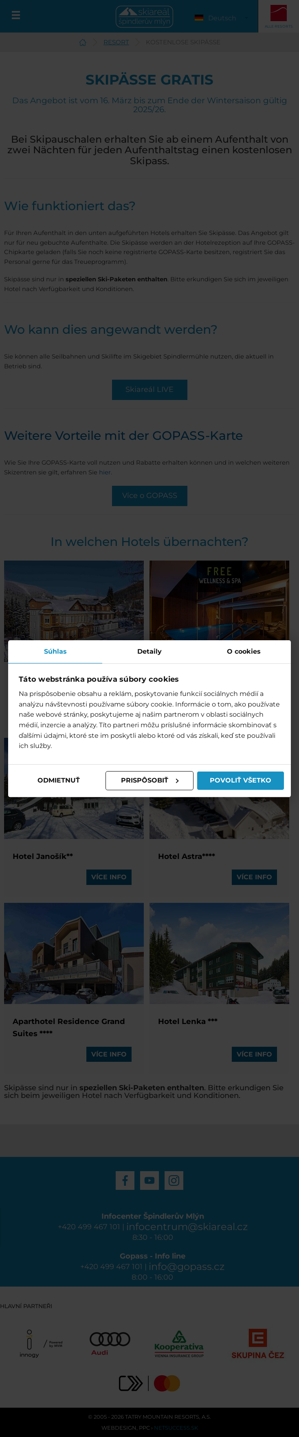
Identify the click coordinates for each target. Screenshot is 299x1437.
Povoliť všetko (240, 780)
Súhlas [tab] (55, 651)
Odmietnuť (58, 780)
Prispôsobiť (150, 780)
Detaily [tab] (149, 651)
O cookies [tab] (244, 651)
